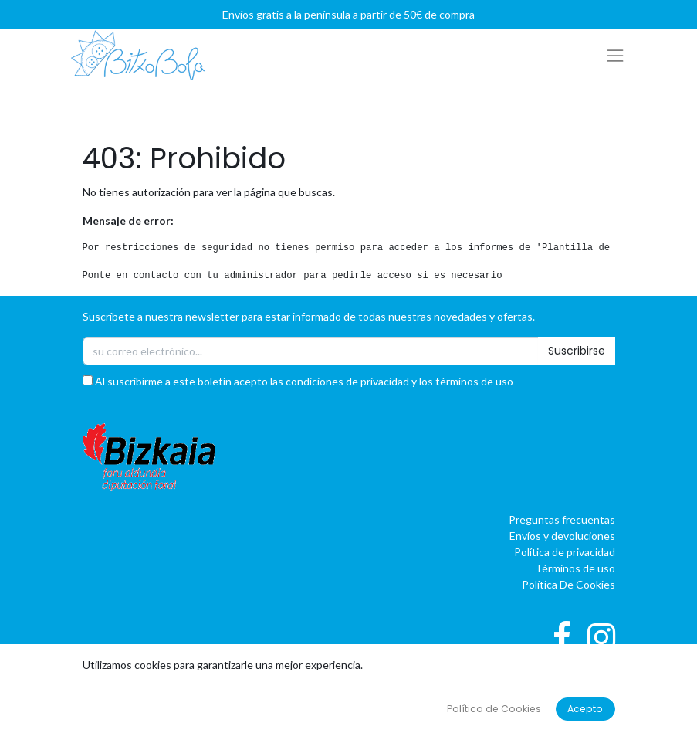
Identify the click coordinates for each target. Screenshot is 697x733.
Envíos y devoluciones (562, 535)
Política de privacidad (564, 551)
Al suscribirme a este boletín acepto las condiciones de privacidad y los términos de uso (298, 381)
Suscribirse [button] (576, 350)
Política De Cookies (568, 584)
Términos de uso (575, 568)
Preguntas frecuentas (562, 519)
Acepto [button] (585, 708)
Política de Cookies (494, 708)
